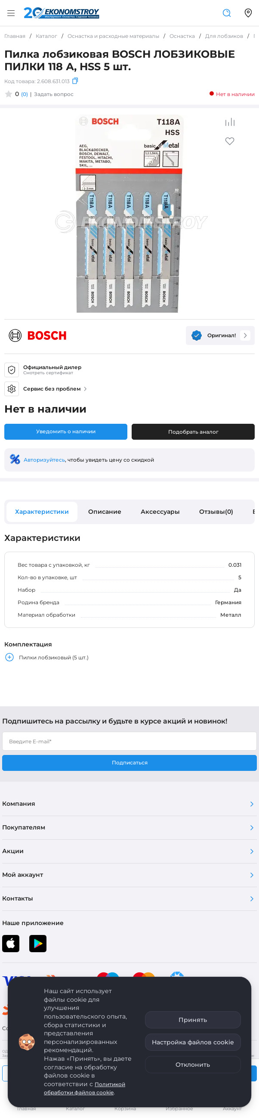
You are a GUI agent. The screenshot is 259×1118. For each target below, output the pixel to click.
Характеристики (42, 512)
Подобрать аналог (193, 432)
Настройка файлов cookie (193, 1042)
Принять (193, 1020)
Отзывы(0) (216, 512)
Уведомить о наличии (66, 431)
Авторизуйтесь (44, 460)
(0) (24, 94)
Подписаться (130, 762)
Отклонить (193, 1064)
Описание (104, 512)
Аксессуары (160, 512)
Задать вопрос (54, 94)
